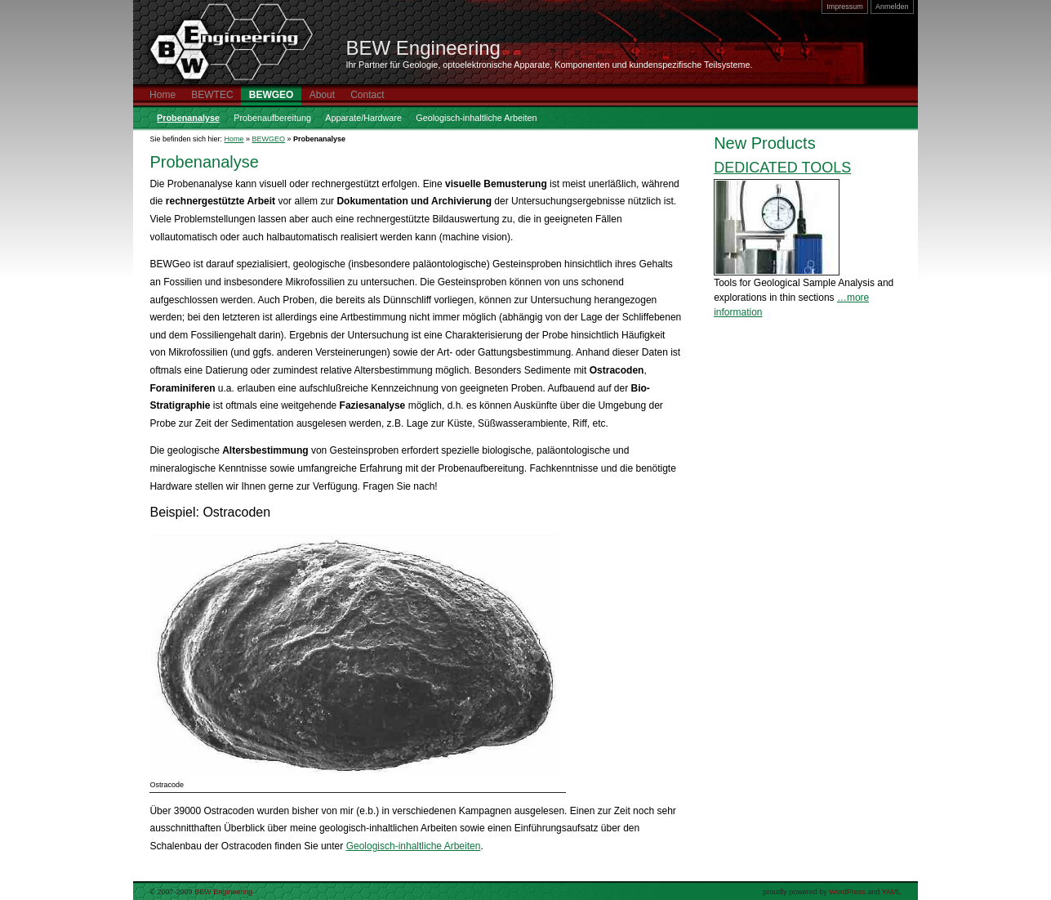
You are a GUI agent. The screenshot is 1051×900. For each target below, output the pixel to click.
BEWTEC (212, 95)
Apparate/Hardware (363, 118)
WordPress (847, 892)
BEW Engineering (423, 48)
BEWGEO (271, 95)
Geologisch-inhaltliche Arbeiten (476, 118)
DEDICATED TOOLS (782, 167)
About (322, 95)
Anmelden (892, 6)
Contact (367, 95)
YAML (892, 892)
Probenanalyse (188, 118)
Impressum (844, 6)
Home (162, 95)
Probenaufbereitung (272, 118)
